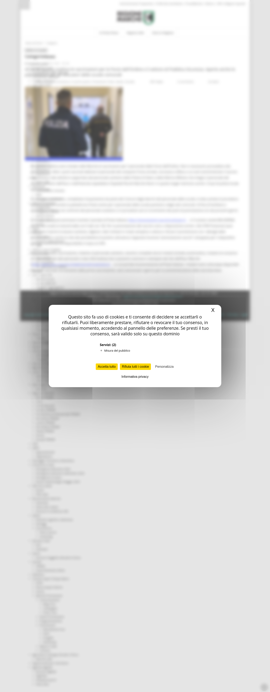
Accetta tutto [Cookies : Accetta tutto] (107, 366)
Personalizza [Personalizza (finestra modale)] (164, 366)
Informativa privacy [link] (135, 376)
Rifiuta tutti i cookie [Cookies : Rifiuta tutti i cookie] (135, 366)
